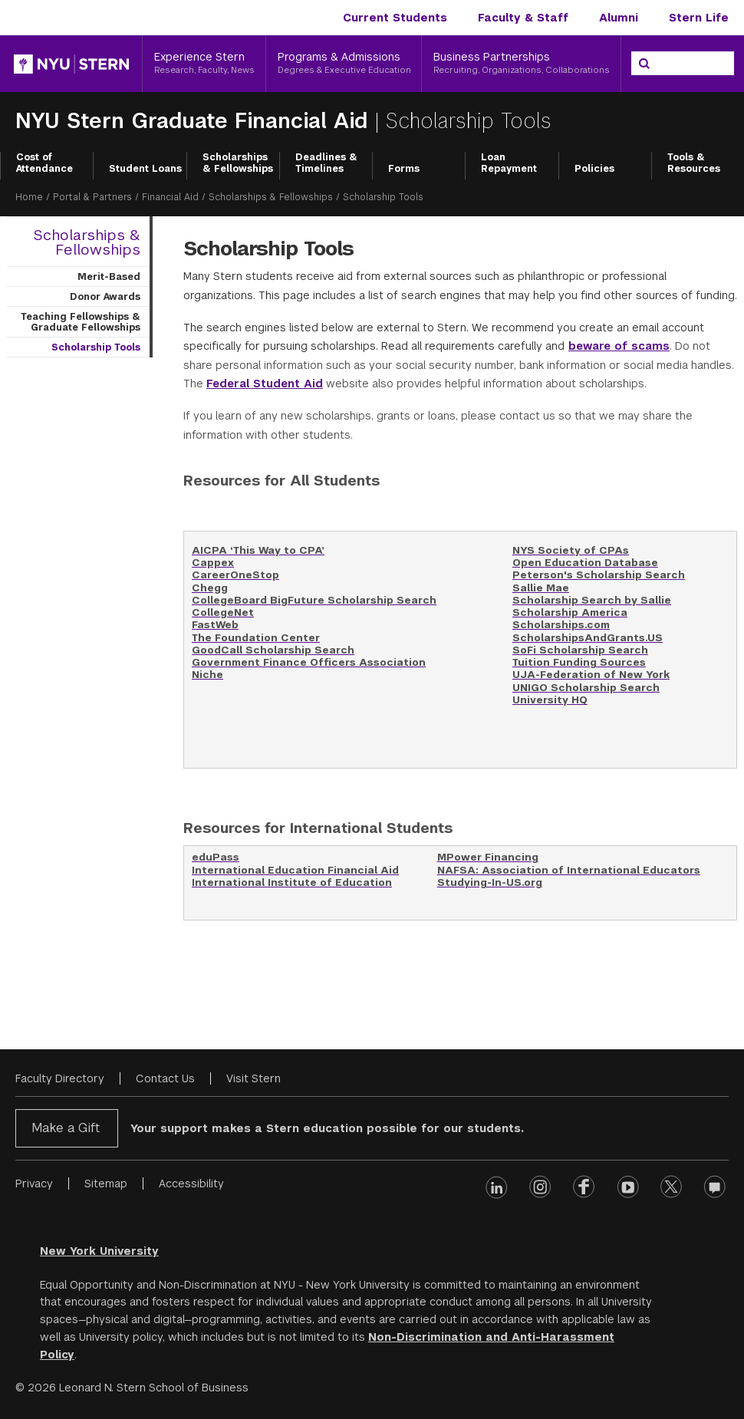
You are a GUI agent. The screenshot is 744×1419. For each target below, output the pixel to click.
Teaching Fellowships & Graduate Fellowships (80, 322)
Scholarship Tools (95, 347)
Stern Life (699, 18)
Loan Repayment (509, 163)
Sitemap (105, 1183)
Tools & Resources (693, 163)
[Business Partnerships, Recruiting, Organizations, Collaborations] (521, 63)
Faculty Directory (59, 1078)
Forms (404, 169)
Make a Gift (65, 1128)
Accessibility (191, 1183)
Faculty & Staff (523, 18)
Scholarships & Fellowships (237, 163)
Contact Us (165, 1078)
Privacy (34, 1183)
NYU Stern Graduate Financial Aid (194, 120)
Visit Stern (253, 1078)
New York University (99, 1251)
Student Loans (145, 169)
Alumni (618, 18)
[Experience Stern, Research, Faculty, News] (204, 63)
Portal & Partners (92, 197)
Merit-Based (108, 277)
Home (29, 197)
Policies (594, 169)
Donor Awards (105, 297)
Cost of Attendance (44, 163)
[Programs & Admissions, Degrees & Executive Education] (344, 63)
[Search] (644, 63)
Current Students (395, 18)
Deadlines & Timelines (326, 163)
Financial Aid (170, 197)
